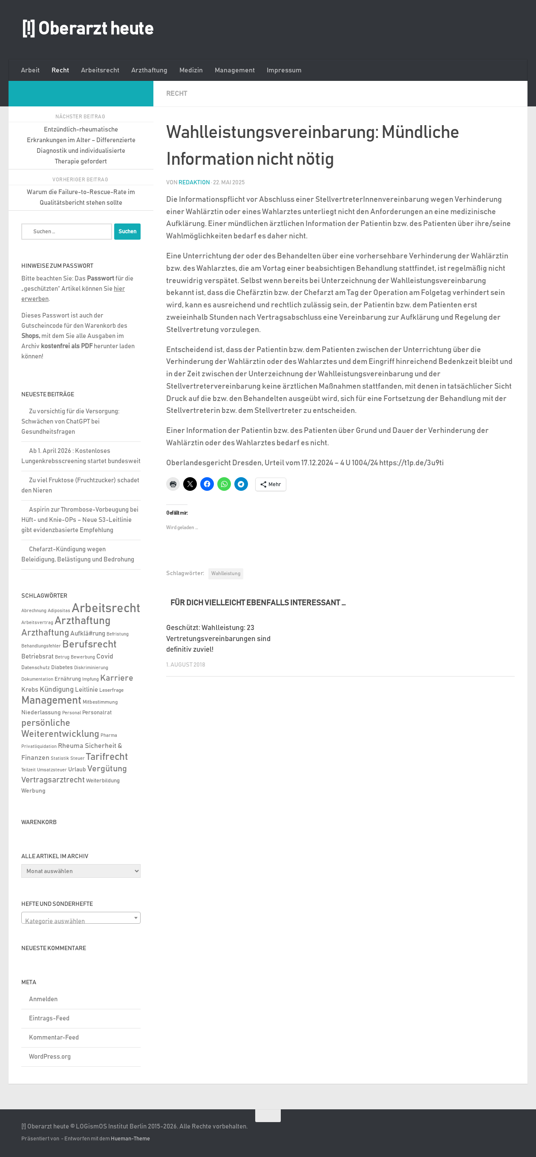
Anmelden (43, 999)
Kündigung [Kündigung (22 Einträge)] (57, 689)
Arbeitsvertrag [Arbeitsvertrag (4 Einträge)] (37, 623)
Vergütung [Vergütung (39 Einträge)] (107, 769)
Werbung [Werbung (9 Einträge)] (33, 791)
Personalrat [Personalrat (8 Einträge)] (97, 713)
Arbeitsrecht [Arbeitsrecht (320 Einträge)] (106, 608)
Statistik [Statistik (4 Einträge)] (60, 758)
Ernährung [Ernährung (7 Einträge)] (68, 679)
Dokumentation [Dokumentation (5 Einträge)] (37, 679)
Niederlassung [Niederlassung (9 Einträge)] (41, 713)
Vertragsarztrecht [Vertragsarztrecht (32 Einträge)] (53, 780)
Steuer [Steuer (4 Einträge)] (77, 758)
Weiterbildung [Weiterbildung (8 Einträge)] (103, 781)
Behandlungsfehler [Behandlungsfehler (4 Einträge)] (41, 646)
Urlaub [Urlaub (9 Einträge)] (77, 770)
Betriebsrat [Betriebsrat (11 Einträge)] (37, 656)
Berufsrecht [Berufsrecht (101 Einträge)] (89, 644)
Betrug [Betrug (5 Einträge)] (62, 657)
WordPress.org (50, 1057)
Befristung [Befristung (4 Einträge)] (118, 634)
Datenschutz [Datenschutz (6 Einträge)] (35, 667)
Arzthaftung (149, 70)
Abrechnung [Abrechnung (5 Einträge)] (33, 610)
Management (235, 70)
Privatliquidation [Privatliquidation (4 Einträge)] (39, 747)
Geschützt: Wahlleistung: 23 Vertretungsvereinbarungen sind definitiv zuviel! (218, 638)
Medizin (191, 70)
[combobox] (81, 918)
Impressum (284, 70)
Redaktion (194, 182)
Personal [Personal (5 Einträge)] (71, 712)
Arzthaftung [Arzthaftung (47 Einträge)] (45, 633)
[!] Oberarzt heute (87, 29)
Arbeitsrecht (100, 70)
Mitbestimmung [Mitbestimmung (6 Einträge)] (100, 702)
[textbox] (81, 921)
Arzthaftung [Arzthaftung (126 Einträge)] (82, 621)
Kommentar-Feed (54, 1037)
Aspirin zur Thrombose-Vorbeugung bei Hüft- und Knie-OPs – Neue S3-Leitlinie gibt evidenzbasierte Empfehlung (79, 520)
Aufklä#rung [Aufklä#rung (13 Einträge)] (87, 633)
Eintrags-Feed (49, 1018)
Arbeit (30, 70)
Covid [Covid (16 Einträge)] (104, 656)
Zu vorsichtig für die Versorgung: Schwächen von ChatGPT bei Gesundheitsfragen (70, 421)
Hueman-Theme (130, 1139)
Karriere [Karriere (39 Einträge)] (116, 678)
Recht (60, 70)
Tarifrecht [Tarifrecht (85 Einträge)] (107, 757)
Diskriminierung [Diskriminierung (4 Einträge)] (91, 668)
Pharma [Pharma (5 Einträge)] (109, 735)
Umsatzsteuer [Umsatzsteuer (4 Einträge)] (52, 770)
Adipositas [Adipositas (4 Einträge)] (59, 611)
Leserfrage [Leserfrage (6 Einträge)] (111, 690)
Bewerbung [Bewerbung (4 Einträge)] (83, 657)
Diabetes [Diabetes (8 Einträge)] (62, 667)
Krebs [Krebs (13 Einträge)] (29, 690)
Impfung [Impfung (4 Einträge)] (90, 679)
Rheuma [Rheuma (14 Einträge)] (71, 746)
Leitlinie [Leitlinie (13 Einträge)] (86, 690)
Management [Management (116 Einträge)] (51, 700)
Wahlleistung (225, 573)
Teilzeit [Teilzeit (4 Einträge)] (28, 770)
